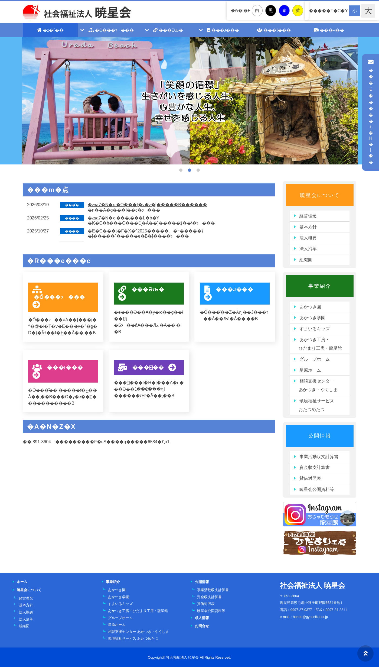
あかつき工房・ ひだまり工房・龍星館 (318, 344)
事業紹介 (319, 286)
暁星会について (319, 195)
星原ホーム (310, 370)
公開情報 (319, 436)
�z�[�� (50, 30)
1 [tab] (180, 170)
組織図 (305, 259)
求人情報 (202, 618)
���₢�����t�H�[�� (371, 112)
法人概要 (308, 237)
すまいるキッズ (314, 328)
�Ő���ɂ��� (111, 30)
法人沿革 (308, 248)
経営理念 (308, 215)
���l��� (273, 30)
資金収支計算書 (314, 467)
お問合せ (202, 626)
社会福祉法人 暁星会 (312, 585)
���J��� (223, 30)
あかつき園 (310, 307)
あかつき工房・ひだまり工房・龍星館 (138, 611)
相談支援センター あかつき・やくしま (316, 385)
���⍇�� (329, 30)
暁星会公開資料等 (316, 489)
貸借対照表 (310, 478)
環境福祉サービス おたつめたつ (314, 405)
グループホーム (314, 359)
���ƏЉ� (168, 30)
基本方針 (308, 227)
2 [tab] (189, 170)
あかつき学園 (312, 317)
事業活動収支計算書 (318, 456)
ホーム (22, 582)
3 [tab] (198, 170)
